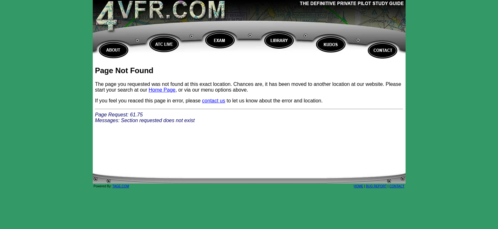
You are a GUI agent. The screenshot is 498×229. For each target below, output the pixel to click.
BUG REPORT (376, 188)
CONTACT (397, 188)
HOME (358, 188)
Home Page (162, 90)
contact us (213, 100)
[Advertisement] (249, 157)
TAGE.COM (120, 188)
